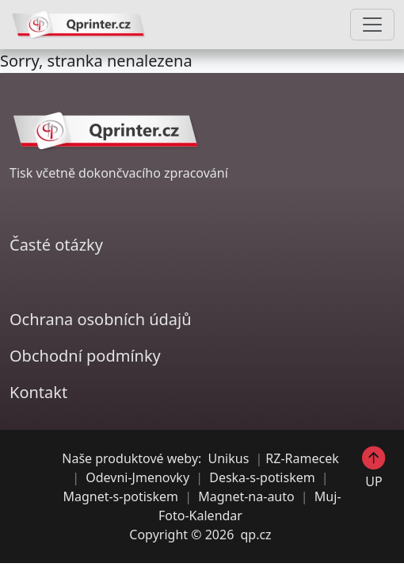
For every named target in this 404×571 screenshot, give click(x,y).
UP (374, 467)
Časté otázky (56, 244)
